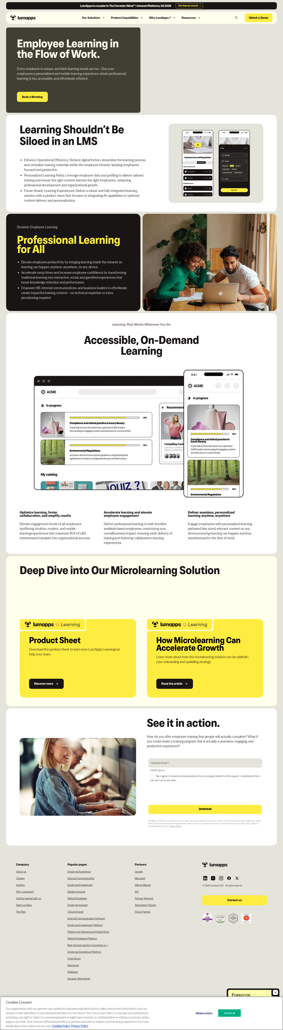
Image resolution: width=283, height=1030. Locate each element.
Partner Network (144, 898)
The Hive (21, 911)
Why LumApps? (25, 891)
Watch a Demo (258, 18)
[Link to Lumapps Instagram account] (221, 878)
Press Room (74, 958)
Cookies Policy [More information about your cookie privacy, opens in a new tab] (61, 1026)
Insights (20, 885)
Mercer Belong (143, 885)
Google (139, 871)
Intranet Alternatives (79, 978)
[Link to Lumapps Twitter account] (237, 878)
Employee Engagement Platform (85, 925)
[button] (93, 18)
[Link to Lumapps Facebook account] (229, 878)
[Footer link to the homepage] (234, 864)
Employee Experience (79, 871)
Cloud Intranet (76, 911)
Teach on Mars (24, 905)
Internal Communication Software (86, 918)
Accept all (229, 1012)
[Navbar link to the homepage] (32, 17)
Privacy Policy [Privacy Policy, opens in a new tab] (79, 1026)
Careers (20, 878)
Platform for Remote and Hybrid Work (88, 932)
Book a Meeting (32, 97)
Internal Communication (81, 878)
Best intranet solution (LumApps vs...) (88, 945)
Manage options (204, 1012)
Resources (73, 965)
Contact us (234, 900)
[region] (141, 1013)
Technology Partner (145, 905)
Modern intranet (76, 891)
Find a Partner (142, 911)
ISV (137, 891)
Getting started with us (28, 898)
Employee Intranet (78, 905)
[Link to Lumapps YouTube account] (213, 878)
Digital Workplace (77, 898)
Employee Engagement (80, 885)
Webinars (73, 972)
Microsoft (140, 878)
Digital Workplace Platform (82, 938)
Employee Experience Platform (84, 952)
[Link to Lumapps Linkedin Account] (205, 878)
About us (21, 871)
